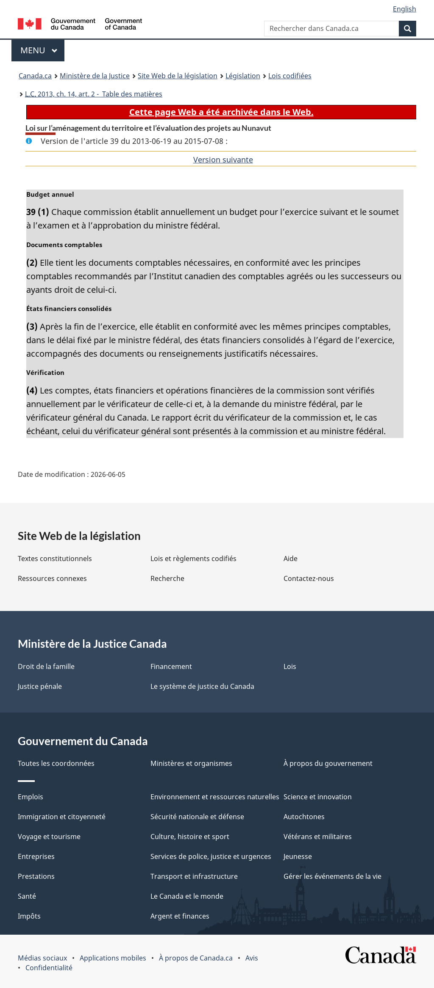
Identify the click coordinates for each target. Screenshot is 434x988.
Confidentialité (48, 967)
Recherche (167, 578)
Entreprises (36, 856)
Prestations (36, 876)
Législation (242, 75)
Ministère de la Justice (95, 75)
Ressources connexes (52, 578)
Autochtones (304, 816)
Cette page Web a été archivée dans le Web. (221, 112)
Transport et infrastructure (194, 876)
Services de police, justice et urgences (210, 856)
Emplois (30, 796)
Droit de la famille (46, 666)
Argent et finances (179, 916)
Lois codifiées (290, 75)
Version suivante (223, 159)
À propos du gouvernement (328, 763)
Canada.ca (35, 75)
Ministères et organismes (191, 763)
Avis (251, 958)
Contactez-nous (309, 578)
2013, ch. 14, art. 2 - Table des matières (93, 94)
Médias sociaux (42, 958)
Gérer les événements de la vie (332, 876)
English (404, 9)
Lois (290, 666)
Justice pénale (40, 686)
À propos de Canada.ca (196, 958)
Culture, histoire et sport (189, 836)
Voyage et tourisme (49, 836)
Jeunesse (298, 856)
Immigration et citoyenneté (62, 816)
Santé (27, 896)
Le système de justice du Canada (202, 686)
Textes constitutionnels (55, 558)
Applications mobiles (113, 958)
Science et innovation (318, 796)
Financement (171, 666)
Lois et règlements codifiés (193, 558)
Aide (291, 558)
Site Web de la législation (177, 75)
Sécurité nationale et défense (197, 816)
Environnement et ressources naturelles (214, 796)
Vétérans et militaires (318, 836)
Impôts (29, 916)
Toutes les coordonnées (56, 763)
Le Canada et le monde (186, 896)
